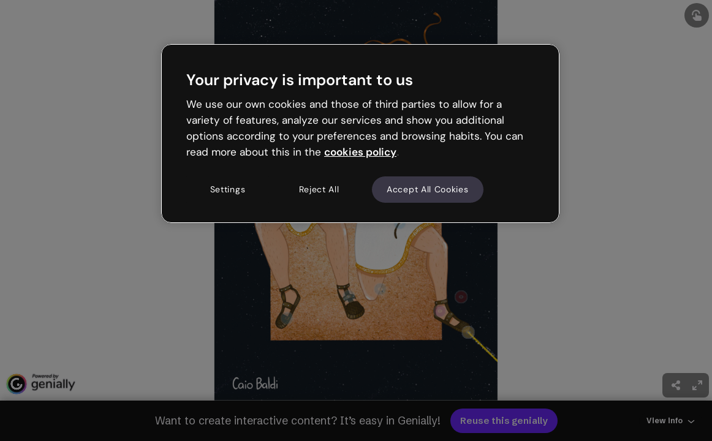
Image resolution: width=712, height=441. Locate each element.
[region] (360, 133)
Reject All (319, 189)
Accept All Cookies (428, 189)
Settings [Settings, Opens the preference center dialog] (228, 189)
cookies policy (360, 152)
